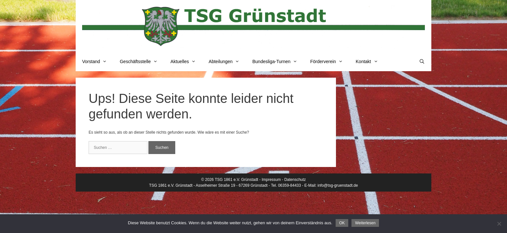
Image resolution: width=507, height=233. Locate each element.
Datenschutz (295, 179)
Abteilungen (227, 61)
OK (342, 223)
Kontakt (370, 61)
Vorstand (97, 61)
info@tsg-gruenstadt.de (338, 185)
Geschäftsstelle (142, 61)
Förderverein (329, 61)
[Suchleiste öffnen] (422, 61)
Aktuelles (186, 61)
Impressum (271, 179)
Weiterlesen (365, 223)
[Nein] (499, 223)
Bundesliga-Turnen (278, 61)
